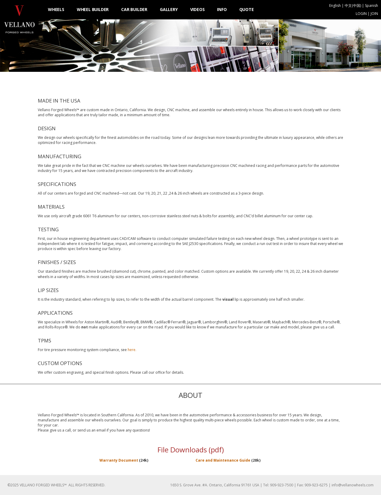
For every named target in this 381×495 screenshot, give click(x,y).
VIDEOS (197, 9)
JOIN (374, 13)
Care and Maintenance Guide (223, 460)
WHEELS (56, 9)
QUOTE (246, 9)
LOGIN (361, 13)
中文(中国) (353, 5)
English (335, 5)
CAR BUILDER (134, 9)
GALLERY (169, 9)
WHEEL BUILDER (93, 9)
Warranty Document (119, 460)
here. (132, 349)
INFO (222, 9)
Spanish (371, 5)
